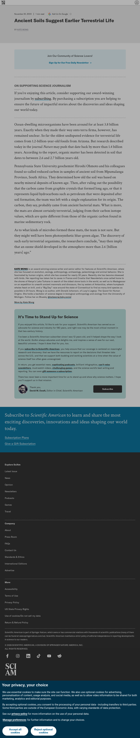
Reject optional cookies (43, 731)
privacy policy (19, 713)
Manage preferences (14, 719)
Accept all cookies (15, 731)
